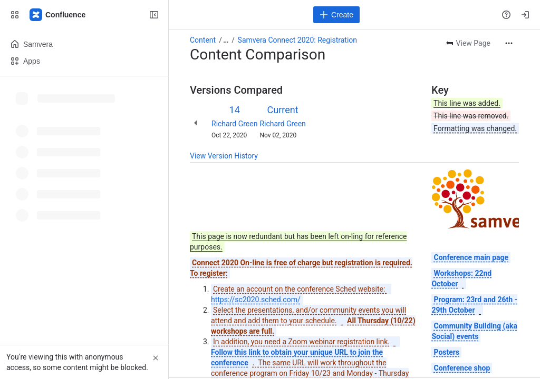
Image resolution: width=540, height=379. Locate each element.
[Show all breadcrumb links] (225, 40)
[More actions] (509, 43)
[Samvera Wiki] (58, 14)
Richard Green (234, 123)
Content (203, 40)
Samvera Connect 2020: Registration (298, 40)
